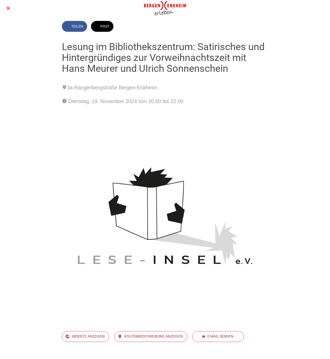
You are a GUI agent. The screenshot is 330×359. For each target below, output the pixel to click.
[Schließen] (8, 8)
